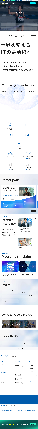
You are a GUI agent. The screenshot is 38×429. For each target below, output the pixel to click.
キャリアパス (5, 379)
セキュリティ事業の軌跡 (3, 413)
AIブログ (5, 382)
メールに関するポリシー (30, 396)
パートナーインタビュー (5, 376)
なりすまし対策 (32, 411)
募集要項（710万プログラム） (19, 366)
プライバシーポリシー (13, 396)
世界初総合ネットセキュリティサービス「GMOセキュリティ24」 (7, 410)
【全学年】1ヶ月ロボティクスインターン (19, 383)
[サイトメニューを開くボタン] (36, 5)
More (33, 35)
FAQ (33, 387)
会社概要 (5, 364)
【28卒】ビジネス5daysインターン (19, 370)
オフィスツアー (33, 371)
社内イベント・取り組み (33, 375)
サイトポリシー (7, 396)
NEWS (33, 384)
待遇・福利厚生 (33, 365)
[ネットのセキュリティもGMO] (7, 0)
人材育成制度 (33, 368)
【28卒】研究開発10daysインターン (19, 375)
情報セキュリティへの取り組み (21, 396)
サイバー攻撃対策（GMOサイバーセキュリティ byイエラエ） (12, 411)
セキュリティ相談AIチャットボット (31, 410)
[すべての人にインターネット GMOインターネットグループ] (31, 0)
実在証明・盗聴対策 (2, 411)
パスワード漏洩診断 (18, 410)
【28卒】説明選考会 (19, 387)
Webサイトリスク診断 (23, 410)
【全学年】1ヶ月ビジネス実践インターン (19, 379)
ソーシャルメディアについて (19, 397)
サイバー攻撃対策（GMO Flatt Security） (25, 411)
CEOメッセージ (5, 367)
